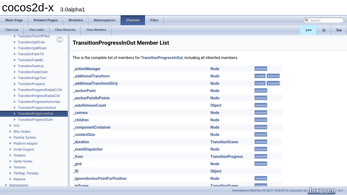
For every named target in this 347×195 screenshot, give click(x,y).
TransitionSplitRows (32, 48)
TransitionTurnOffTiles (34, 36)
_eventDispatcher (88, 149)
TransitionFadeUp (31, 66)
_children (81, 120)
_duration (81, 142)
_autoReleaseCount (89, 105)
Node (214, 69)
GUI (16, 126)
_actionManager (87, 69)
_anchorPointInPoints (91, 98)
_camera (80, 112)
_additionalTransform (91, 76)
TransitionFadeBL (30, 60)
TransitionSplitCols (31, 42)
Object (215, 105)
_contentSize (84, 134)
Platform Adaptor (26, 143)
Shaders (20, 155)
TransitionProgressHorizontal (39, 102)
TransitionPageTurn (32, 78)
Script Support (24, 149)
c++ (309, 30)
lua (339, 30)
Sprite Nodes (23, 161)
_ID (75, 171)
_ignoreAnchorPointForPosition (100, 178)
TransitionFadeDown (33, 72)
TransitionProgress (31, 84)
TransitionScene (224, 142)
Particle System (25, 137)
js (324, 30)
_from (78, 156)
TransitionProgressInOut (35, 114)
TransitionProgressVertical (37, 108)
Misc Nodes (22, 132)
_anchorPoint (84, 91)
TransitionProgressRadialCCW (40, 90)
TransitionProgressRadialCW (39, 96)
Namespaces (18, 185)
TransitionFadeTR (31, 54)
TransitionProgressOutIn (35, 120)
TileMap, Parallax (26, 173)
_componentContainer (92, 127)
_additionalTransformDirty (95, 83)
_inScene (81, 186)
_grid (77, 164)
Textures (20, 167)
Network (19, 179)
